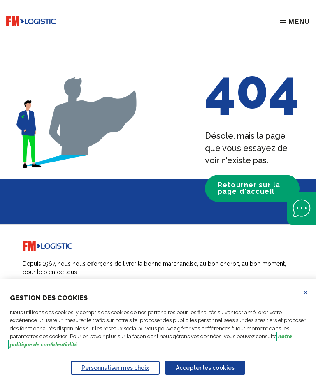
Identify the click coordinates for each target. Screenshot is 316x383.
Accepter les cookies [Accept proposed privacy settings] (205, 367)
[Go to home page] (31, 21)
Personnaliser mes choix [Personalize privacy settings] (115, 367)
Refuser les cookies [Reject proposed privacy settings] (310, 292)
